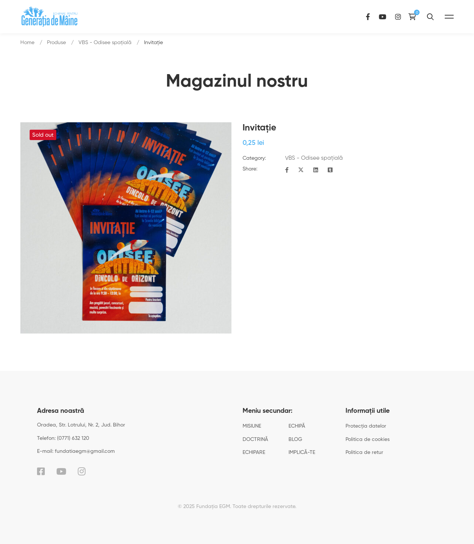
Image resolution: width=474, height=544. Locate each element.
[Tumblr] (330, 170)
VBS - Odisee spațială (105, 42)
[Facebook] (388, 16)
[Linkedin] (315, 170)
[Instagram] (418, 16)
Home (27, 42)
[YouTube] (402, 16)
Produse (56, 42)
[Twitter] (301, 170)
